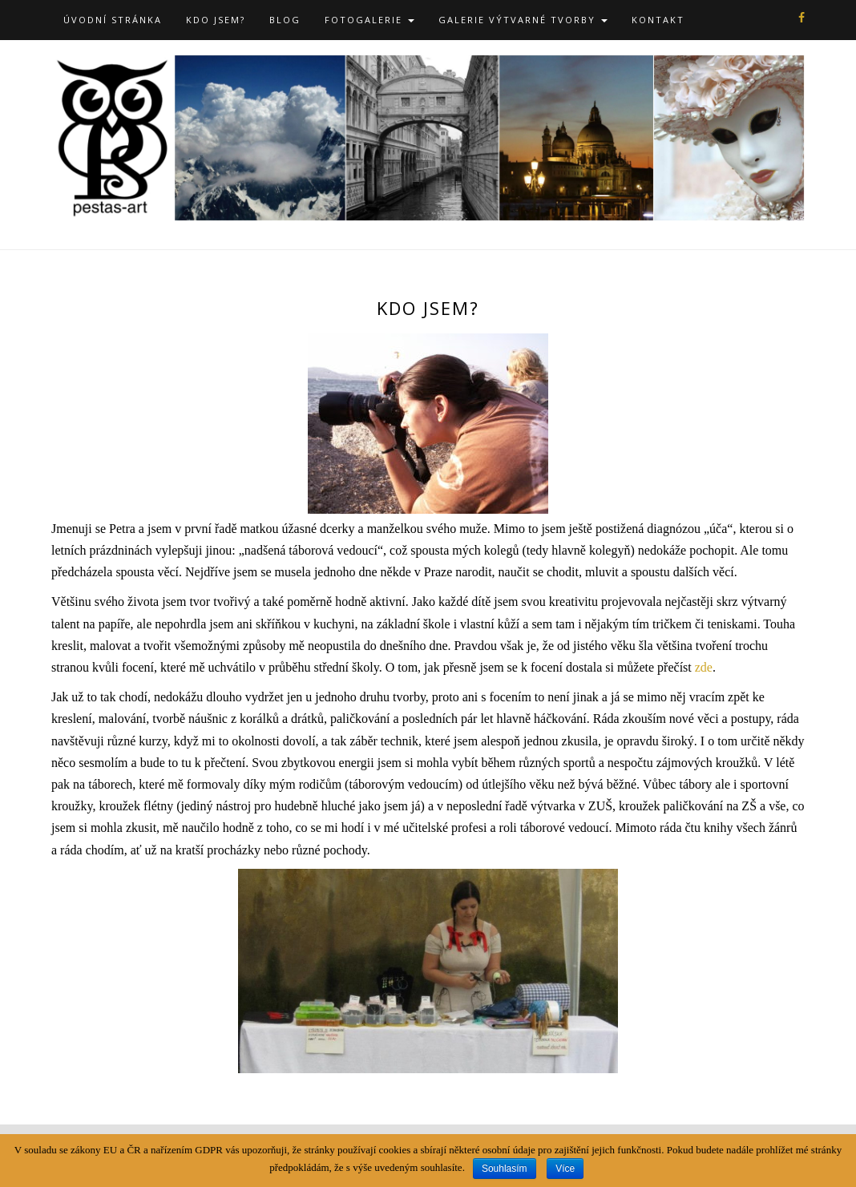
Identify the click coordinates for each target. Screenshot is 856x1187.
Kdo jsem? (215, 20)
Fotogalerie (369, 20)
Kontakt (658, 20)
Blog (285, 20)
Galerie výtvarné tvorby (523, 20)
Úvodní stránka (112, 20)
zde (704, 667)
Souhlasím (504, 1168)
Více (565, 1168)
